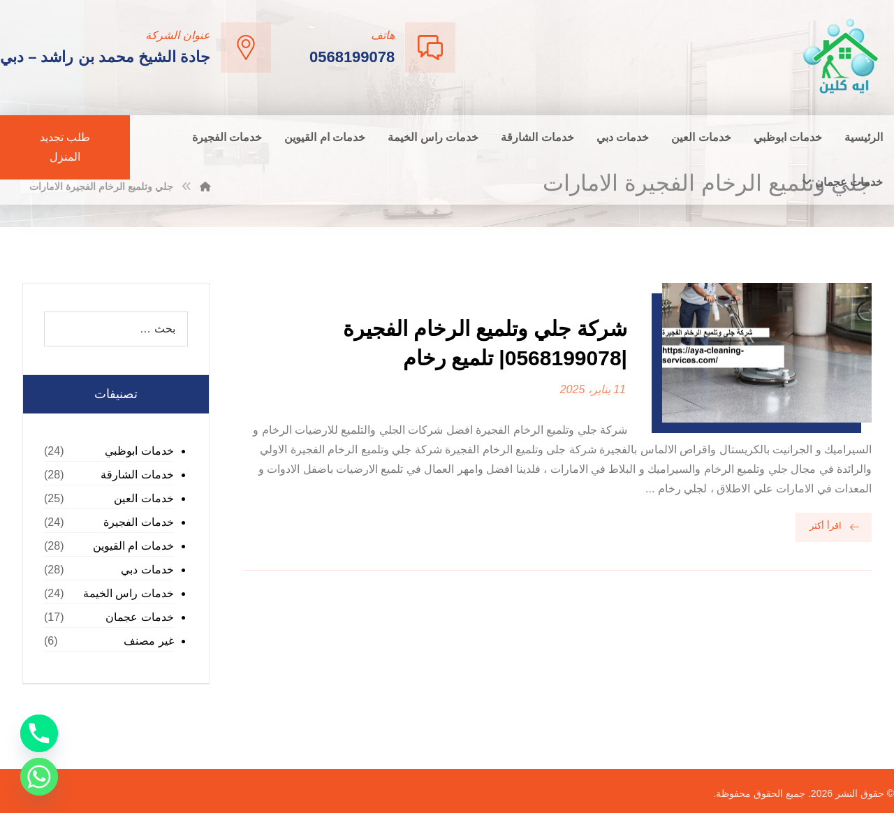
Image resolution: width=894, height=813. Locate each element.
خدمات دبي (147, 570)
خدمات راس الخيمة (128, 593)
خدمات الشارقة (137, 475)
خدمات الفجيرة (138, 522)
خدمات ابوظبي (139, 451)
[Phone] (39, 733)
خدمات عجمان (139, 617)
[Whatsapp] (39, 777)
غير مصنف (148, 641)
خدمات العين (143, 498)
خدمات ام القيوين (133, 546)
